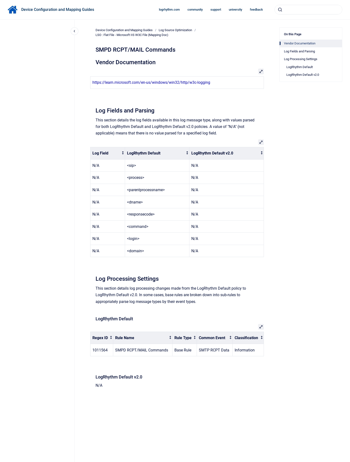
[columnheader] (107, 153)
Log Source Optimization (175, 30)
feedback (256, 9)
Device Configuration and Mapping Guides (57, 9)
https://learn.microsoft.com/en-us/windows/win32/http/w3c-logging (151, 82)
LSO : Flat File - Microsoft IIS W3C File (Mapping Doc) (132, 35)
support (215, 9)
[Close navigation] (74, 31)
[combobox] (308, 9)
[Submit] (280, 10)
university (235, 9)
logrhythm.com (169, 9)
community (195, 9)
